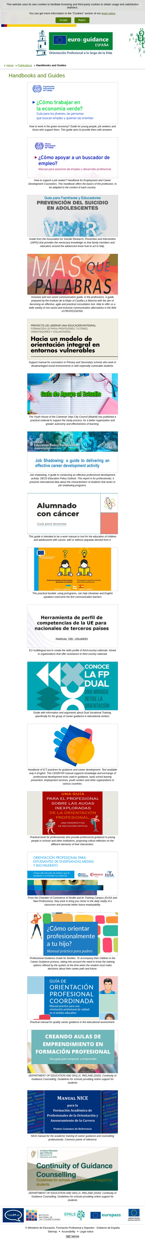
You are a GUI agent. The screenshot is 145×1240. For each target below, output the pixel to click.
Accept (63, 20)
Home (9, 65)
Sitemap (52, 1231)
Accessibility (68, 1231)
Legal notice (86, 1231)
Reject (81, 20)
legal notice (108, 13)
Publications (25, 65)
